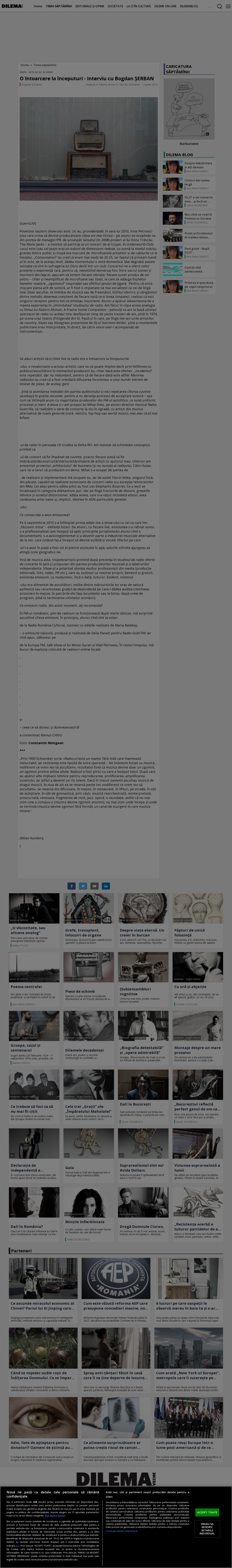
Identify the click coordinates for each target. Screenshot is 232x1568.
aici (17, 1545)
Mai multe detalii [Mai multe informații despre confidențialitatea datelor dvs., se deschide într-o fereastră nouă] (55, 1515)
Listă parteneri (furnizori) (121, 1531)
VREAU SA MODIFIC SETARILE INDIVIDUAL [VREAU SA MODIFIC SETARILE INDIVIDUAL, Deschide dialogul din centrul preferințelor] (207, 1528)
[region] (116, 1527)
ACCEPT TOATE (207, 1512)
